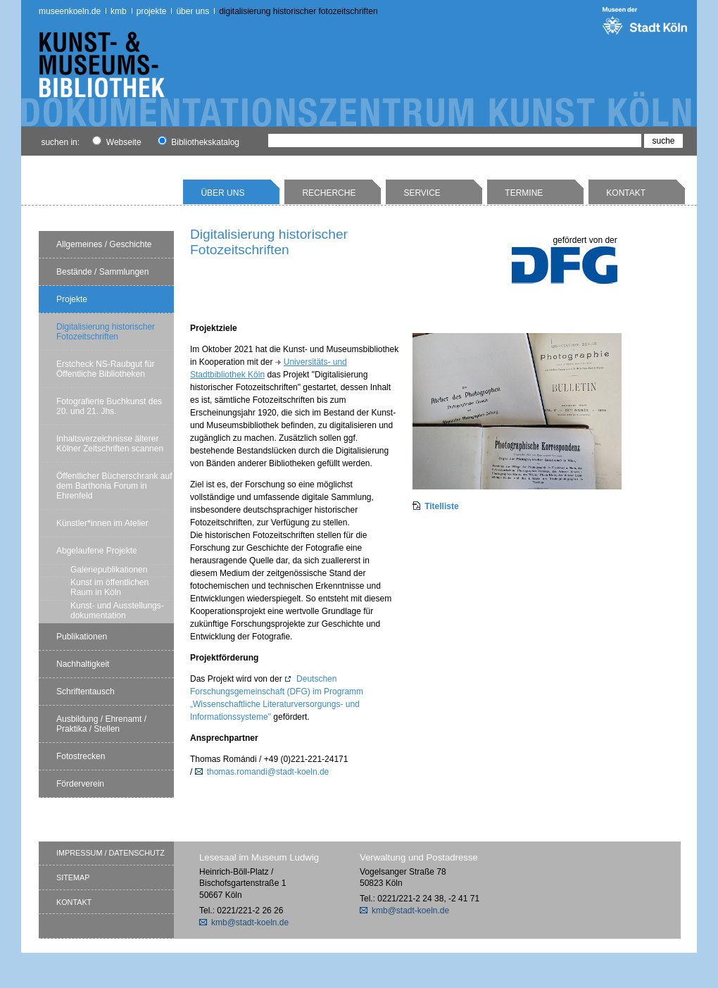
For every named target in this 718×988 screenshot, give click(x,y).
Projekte (152, 11)
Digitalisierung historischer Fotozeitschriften (298, 11)
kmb (119, 11)
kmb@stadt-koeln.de (250, 922)
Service (421, 193)
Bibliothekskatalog (198, 142)
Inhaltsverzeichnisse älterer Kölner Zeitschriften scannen (109, 444)
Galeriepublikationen (108, 570)
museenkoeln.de (70, 11)
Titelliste (441, 506)
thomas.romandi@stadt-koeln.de (268, 772)
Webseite (116, 142)
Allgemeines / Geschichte (103, 244)
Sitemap (72, 877)
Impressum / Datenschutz (110, 853)
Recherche (328, 193)
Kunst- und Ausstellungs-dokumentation (117, 610)
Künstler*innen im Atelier (102, 523)
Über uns (192, 11)
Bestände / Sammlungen (102, 272)
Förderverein (80, 784)
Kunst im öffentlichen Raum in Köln (109, 587)
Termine (524, 193)
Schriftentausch (85, 691)
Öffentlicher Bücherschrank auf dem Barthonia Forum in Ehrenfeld (114, 486)
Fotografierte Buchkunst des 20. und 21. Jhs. (109, 406)
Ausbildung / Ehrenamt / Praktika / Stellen (101, 724)
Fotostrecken (80, 756)
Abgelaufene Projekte (96, 551)
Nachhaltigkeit (82, 664)
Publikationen (81, 637)
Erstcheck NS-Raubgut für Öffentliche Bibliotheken (105, 369)
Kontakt (625, 193)
